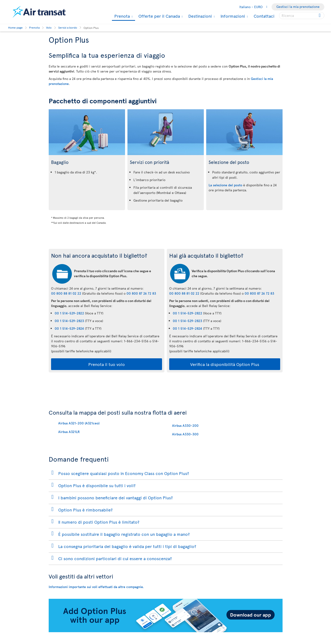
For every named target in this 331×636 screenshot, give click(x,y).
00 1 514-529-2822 (69, 313)
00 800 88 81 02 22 (66, 293)
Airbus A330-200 (185, 425)
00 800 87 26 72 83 (141, 293)
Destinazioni (199, 16)
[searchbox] (301, 15)
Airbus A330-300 (185, 434)
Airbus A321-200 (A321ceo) (79, 423)
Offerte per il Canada (158, 16)
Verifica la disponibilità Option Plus (224, 364)
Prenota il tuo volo (106, 364)
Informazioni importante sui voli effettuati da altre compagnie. (96, 586)
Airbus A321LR (69, 431)
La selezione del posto (225, 185)
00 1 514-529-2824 (69, 328)
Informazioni (232, 16)
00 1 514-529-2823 (69, 320)
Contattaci (264, 16)
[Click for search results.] (320, 15)
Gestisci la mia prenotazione (298, 6)
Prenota (121, 16)
